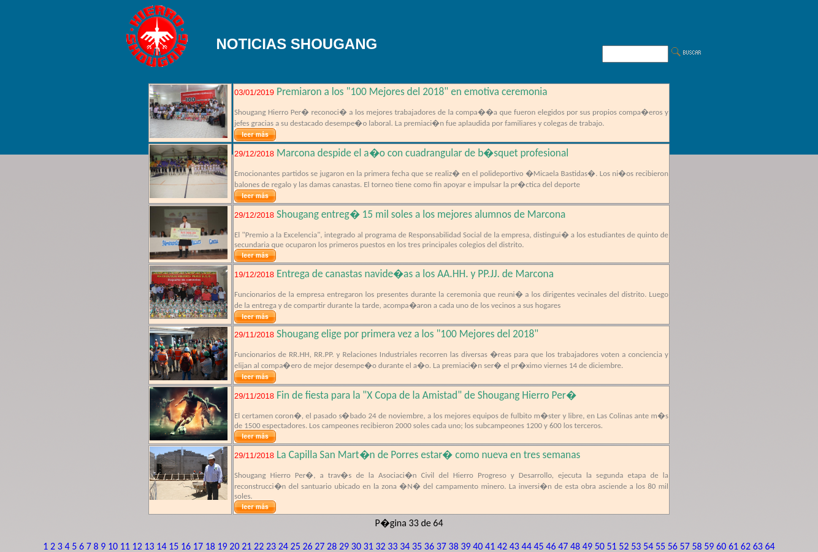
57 (685, 546)
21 (246, 546)
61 (733, 546)
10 (113, 546)
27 (319, 546)
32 (380, 546)
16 (186, 546)
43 (514, 546)
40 (478, 546)
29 (344, 546)
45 (538, 546)
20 (234, 546)
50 (600, 546)
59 (709, 546)
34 (405, 546)
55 (660, 546)
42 (502, 546)
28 (332, 546)
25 (295, 546)
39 (465, 546)
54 (648, 546)
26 (307, 546)
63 (758, 546)
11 (125, 546)
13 (149, 546)
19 (222, 546)
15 (173, 546)
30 (356, 546)
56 (673, 546)
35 (417, 546)
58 (696, 546)
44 (527, 546)
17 (198, 546)
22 (259, 546)
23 (271, 546)
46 (551, 546)
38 (454, 546)
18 (210, 546)
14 (161, 546)
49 (587, 546)
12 (137, 546)
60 (721, 546)
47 (563, 546)
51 (612, 546)
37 (441, 546)
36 (429, 546)
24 (283, 546)
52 (624, 546)
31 (368, 546)
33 (392, 546)
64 (769, 546)
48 (575, 546)
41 (490, 546)
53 (636, 546)
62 (746, 546)
